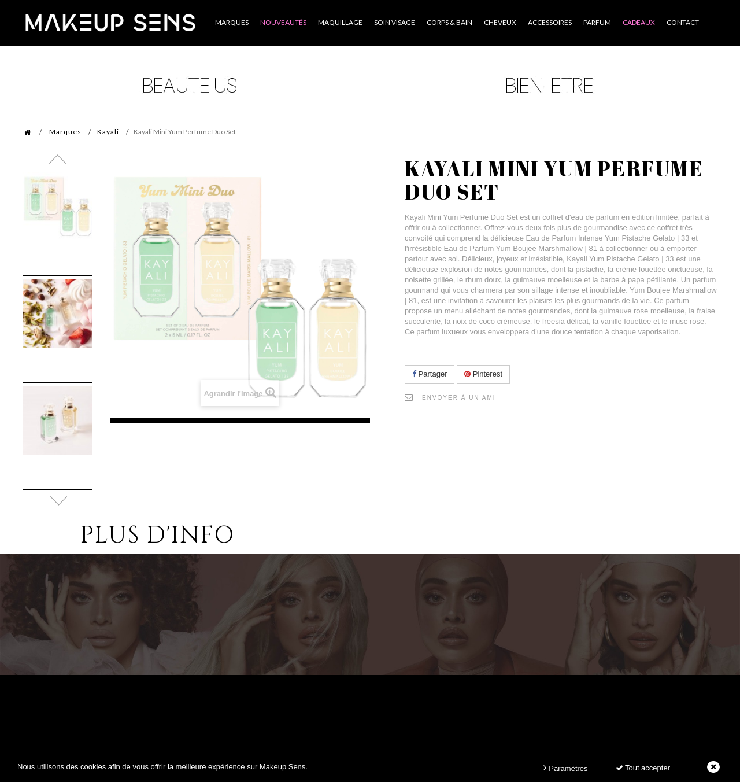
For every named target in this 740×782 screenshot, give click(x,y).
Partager (429, 374)
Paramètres (565, 768)
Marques (65, 131)
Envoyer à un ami (459, 397)
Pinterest (483, 374)
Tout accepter (643, 767)
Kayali (108, 131)
